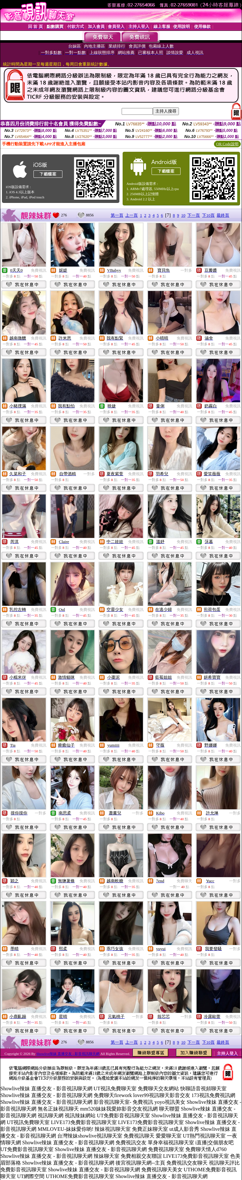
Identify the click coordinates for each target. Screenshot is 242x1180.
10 (183, 215)
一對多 (186, 270)
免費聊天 (184, 881)
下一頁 (193, 215)
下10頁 (208, 215)
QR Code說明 (227, 144)
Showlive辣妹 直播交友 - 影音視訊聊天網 (67, 1054)
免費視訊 (38, 270)
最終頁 (223, 215)
